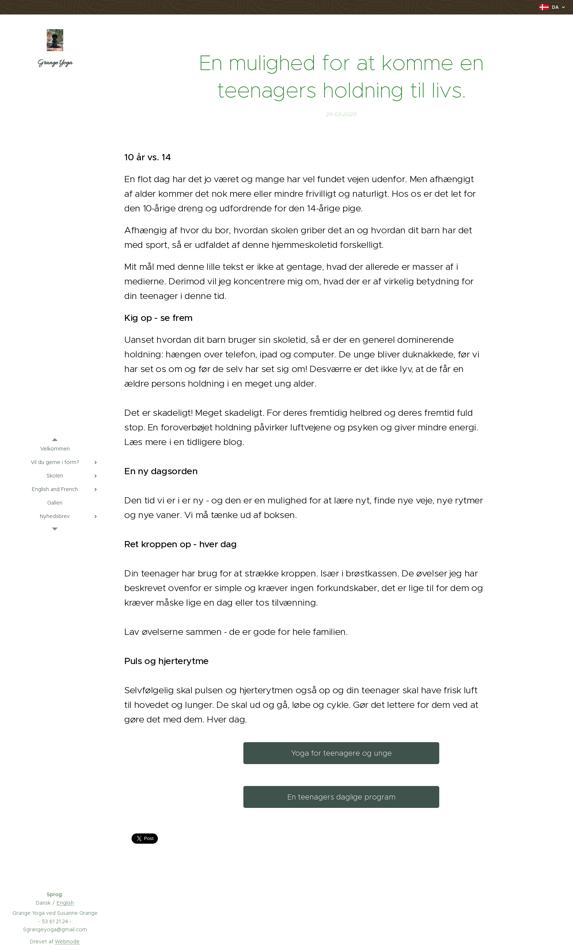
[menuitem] (54, 449)
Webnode (67, 941)
